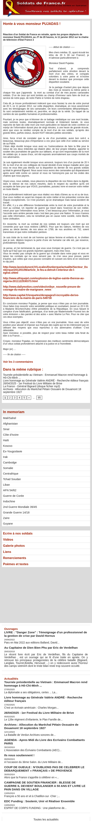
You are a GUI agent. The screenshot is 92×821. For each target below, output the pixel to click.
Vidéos (8, 532)
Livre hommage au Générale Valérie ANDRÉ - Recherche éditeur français (40, 375)
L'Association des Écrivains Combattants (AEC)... (29, 732)
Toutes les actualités (46, 796)
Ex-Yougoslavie (12, 442)
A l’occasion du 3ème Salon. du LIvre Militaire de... (30, 743)
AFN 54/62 (9, 481)
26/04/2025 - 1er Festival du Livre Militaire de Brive (29, 378)
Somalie (8, 459)
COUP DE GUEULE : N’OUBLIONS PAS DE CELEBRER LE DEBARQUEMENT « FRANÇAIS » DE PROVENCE (38, 749)
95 (38, 389)
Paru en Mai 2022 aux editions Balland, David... (28, 635)
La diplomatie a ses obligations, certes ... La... (27, 682)
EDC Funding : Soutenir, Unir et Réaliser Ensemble (34, 779)
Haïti (6, 431)
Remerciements (16, 551)
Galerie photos (15, 538)
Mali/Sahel (9, 409)
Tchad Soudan (11, 470)
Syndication (54, 814)
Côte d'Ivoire (10, 426)
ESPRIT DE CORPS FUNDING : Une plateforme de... (31, 785)
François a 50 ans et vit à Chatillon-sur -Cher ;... (28, 774)
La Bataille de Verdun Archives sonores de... (26, 721)
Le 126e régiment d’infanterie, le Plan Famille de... (29, 707)
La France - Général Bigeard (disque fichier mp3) (28, 381)
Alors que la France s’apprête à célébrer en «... (28, 757)
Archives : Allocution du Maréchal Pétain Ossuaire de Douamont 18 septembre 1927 (46, 383)
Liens (7, 545)
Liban (6, 476)
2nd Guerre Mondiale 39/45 (19, 498)
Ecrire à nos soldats (19, 525)
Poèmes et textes (17, 558)
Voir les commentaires (16, 357)
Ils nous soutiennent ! (17, 737)
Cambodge (9, 454)
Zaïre (6, 509)
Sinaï (6, 420)
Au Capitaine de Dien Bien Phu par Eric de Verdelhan (35, 639)
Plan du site (37, 814)
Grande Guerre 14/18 (15, 504)
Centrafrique (10, 465)
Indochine (9, 492)
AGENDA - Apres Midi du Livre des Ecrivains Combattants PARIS (42, 725)
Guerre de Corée (13, 487)
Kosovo (7, 437)
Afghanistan (10, 415)
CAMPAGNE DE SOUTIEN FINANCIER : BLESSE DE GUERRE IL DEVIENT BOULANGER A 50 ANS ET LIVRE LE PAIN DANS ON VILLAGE (41, 765)
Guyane (7, 515)
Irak (5, 448)
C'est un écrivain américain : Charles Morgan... (28, 696)
